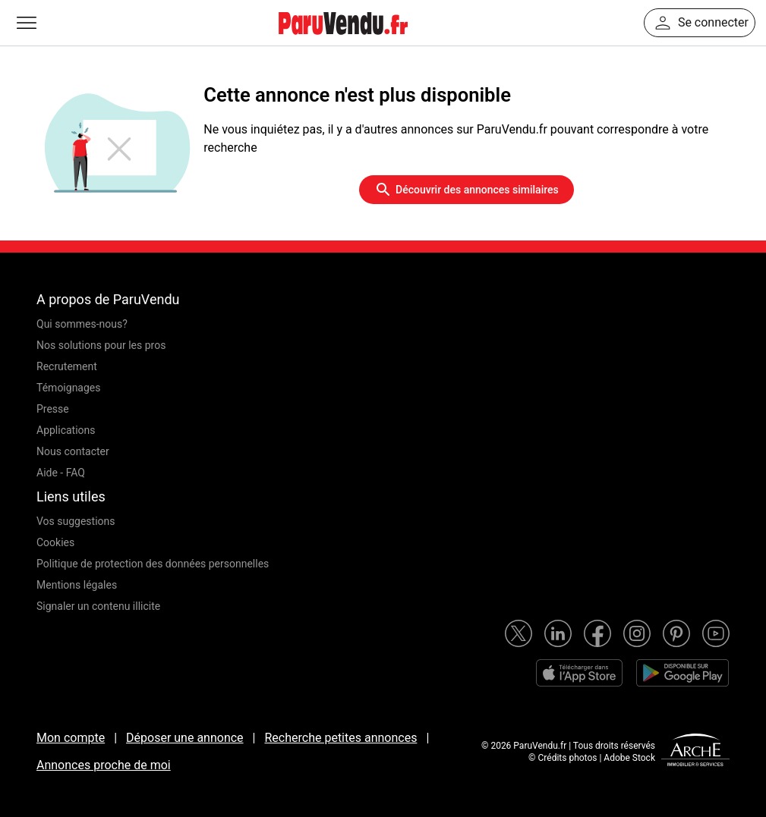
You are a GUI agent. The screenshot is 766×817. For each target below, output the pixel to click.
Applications (66, 430)
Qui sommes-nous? (82, 324)
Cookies (55, 542)
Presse (52, 409)
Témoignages (68, 388)
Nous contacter (72, 451)
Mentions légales (76, 585)
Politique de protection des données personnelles (152, 564)
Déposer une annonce (185, 738)
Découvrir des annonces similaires (466, 190)
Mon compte (70, 738)
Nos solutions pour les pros (100, 345)
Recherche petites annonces (340, 738)
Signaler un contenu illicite (98, 606)
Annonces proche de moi (103, 765)
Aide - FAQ (60, 473)
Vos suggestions (75, 521)
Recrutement (66, 366)
